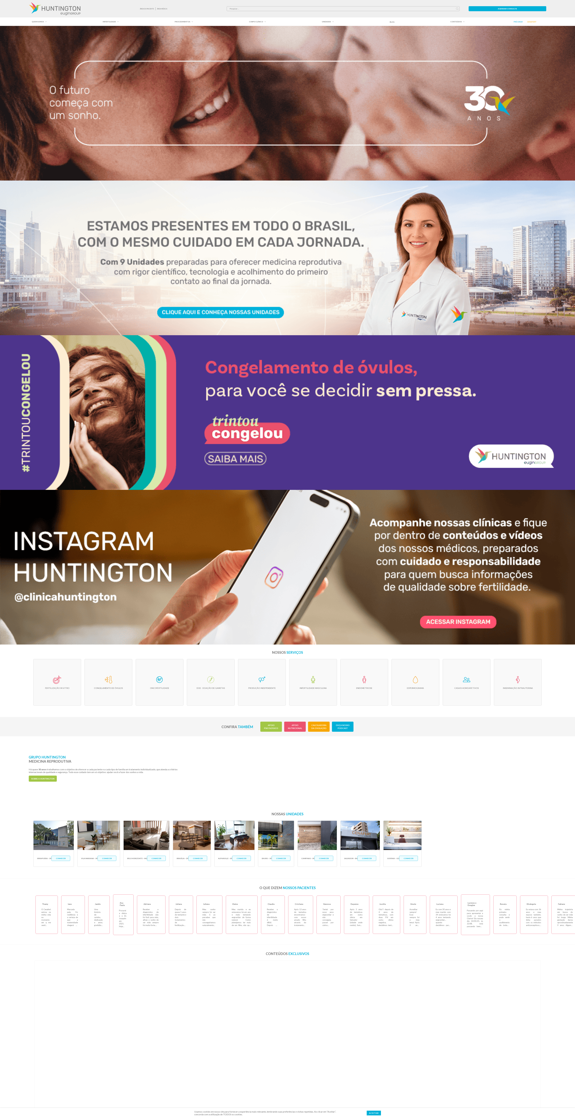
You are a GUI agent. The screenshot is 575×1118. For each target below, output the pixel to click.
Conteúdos (456, 22)
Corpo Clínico (256, 22)
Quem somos (38, 22)
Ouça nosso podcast (343, 726)
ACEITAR (374, 1113)
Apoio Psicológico (271, 726)
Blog (392, 22)
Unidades (326, 22)
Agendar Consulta (507, 9)
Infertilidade (109, 22)
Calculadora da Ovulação (318, 726)
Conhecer (61, 858)
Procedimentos (182, 22)
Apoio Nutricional (295, 726)
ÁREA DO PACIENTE (147, 9)
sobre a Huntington (42, 778)
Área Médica (162, 9)
